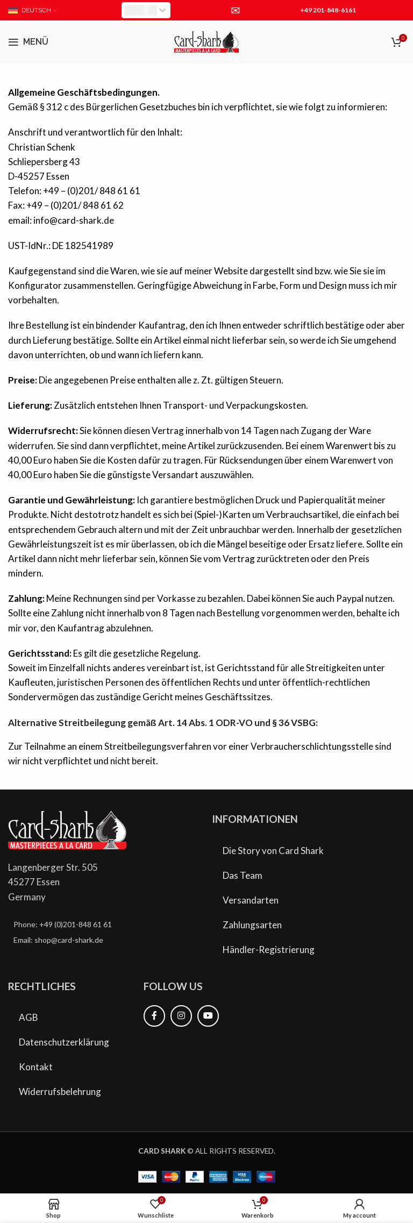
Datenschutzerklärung (64, 1042)
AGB (28, 1017)
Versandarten (251, 900)
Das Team (242, 875)
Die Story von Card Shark (273, 850)
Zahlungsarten (252, 924)
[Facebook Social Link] (154, 1016)
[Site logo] (206, 40)
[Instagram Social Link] (181, 1016)
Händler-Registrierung (269, 949)
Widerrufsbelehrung (60, 1091)
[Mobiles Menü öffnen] (28, 42)
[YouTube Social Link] (208, 1016)
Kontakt (36, 1066)
